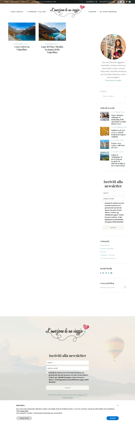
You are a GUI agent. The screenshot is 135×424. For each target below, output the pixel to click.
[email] (113, 198)
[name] (113, 193)
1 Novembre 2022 (51, 44)
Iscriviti (113, 227)
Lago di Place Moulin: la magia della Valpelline (52, 49)
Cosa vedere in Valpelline (21, 48)
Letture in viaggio (108, 258)
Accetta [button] (112, 418)
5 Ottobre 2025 (118, 112)
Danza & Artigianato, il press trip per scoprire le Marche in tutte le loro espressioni (118, 160)
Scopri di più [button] (24, 418)
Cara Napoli (105, 245)
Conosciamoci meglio (113, 80)
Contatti (25, 1)
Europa (103, 252)
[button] (117, 405)
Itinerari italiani (107, 255)
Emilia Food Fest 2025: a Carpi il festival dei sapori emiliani (118, 133)
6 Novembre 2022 (21, 44)
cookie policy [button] (24, 411)
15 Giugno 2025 (117, 140)
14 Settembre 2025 (119, 127)
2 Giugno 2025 (117, 152)
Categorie (103, 91)
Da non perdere (107, 248)
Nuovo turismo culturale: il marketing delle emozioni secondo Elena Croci (118, 119)
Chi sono (15, 1)
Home (6, 1)
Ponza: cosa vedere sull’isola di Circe (118, 145)
